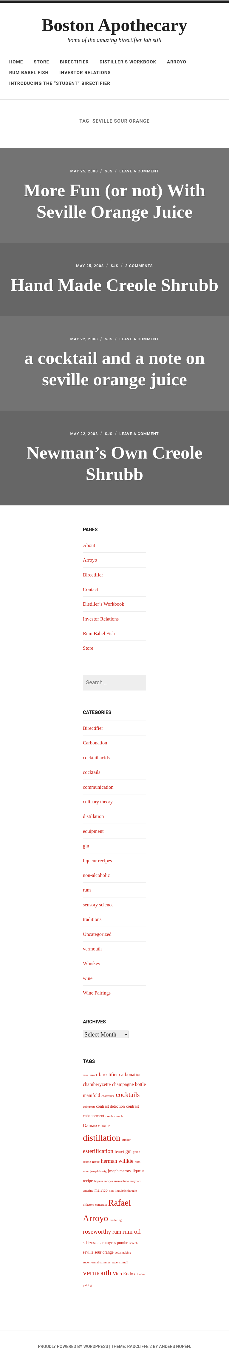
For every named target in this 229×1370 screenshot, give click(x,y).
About (89, 552)
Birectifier (74, 62)
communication (99, 794)
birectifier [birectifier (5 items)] (108, 1081)
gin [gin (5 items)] (128, 1158)
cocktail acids (97, 765)
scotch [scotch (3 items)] (133, 1250)
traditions (93, 926)
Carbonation (96, 750)
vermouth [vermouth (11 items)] (97, 1280)
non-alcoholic (97, 882)
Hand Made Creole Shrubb (114, 287)
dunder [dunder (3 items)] (126, 1146)
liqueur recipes (98, 868)
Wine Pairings (98, 1000)
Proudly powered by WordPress (73, 1353)
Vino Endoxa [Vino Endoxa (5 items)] (125, 1280)
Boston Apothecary (114, 25)
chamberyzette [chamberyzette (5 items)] (97, 1091)
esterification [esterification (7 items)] (98, 1158)
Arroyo (176, 62)
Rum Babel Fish (29, 72)
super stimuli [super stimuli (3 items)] (120, 1269)
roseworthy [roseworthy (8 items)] (97, 1238)
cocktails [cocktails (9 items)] (128, 1102)
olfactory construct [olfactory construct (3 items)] (95, 1211)
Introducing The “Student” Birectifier (59, 83)
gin (86, 853)
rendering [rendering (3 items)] (115, 1227)
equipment (94, 838)
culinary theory (99, 809)
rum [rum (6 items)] (116, 1239)
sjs (107, 172)
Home (16, 62)
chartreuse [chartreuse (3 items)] (107, 1103)
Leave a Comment (143, 172)
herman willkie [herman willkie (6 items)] (117, 1168)
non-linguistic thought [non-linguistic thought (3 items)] (123, 1197)
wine (88, 985)
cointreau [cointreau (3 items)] (89, 1113)
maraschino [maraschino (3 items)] (121, 1188)
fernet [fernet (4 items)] (119, 1159)
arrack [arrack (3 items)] (94, 1082)
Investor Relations (85, 72)
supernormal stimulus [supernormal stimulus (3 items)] (96, 1269)
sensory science (99, 912)
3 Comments (143, 268)
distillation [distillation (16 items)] (101, 1145)
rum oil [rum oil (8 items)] (132, 1238)
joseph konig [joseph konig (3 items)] (98, 1178)
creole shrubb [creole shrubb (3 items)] (114, 1123)
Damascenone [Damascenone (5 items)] (96, 1132)
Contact (91, 596)
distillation (94, 824)
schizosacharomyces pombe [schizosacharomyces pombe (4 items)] (105, 1250)
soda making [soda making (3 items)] (123, 1260)
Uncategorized (98, 941)
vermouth (93, 956)
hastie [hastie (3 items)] (96, 1168)
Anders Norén (174, 1353)
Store (41, 62)
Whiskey (92, 971)
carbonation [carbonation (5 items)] (130, 1081)
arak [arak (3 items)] (85, 1082)
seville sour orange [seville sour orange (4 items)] (98, 1259)
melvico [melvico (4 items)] (101, 1197)
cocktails (92, 779)
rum (87, 897)
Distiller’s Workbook (128, 62)
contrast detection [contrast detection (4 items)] (110, 1113)
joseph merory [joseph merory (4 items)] (119, 1178)
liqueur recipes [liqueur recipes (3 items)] (103, 1188)
